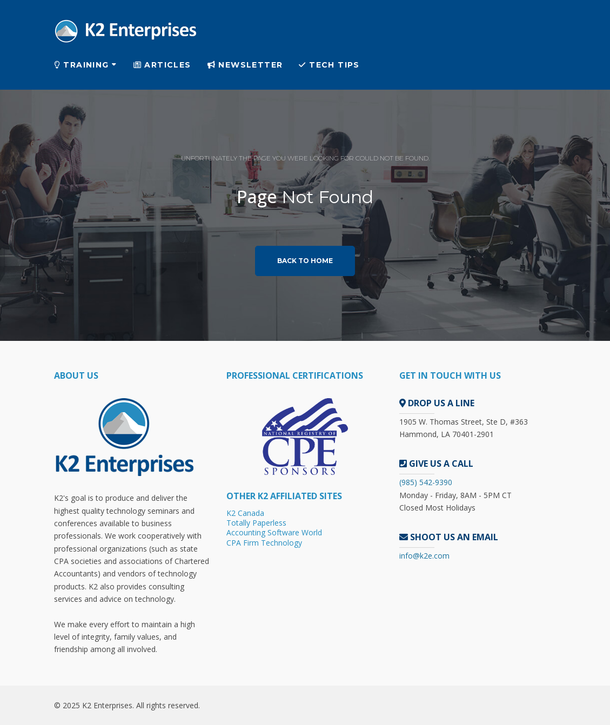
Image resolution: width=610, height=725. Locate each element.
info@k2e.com (424, 556)
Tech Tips (329, 65)
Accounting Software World (274, 532)
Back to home (305, 261)
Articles (162, 65)
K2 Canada (245, 513)
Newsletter (245, 65)
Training (81, 65)
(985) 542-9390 (425, 482)
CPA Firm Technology (264, 543)
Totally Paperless (256, 523)
